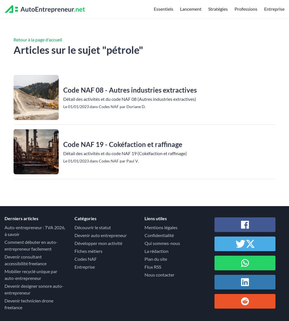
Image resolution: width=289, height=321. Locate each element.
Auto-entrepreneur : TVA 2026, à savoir (35, 231)
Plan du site (155, 259)
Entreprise (274, 9)
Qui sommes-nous (162, 243)
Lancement (191, 9)
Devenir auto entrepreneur (101, 235)
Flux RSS (152, 266)
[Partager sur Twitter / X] (244, 244)
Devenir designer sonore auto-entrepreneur (34, 289)
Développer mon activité (98, 243)
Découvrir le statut (93, 227)
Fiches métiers (88, 251)
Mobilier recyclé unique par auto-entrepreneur (31, 275)
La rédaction (156, 251)
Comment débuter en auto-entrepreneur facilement (31, 245)
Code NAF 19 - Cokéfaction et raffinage (122, 144)
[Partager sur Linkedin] (244, 282)
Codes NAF (86, 259)
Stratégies (218, 9)
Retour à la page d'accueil (38, 39)
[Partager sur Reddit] (244, 301)
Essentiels (163, 9)
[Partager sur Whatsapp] (244, 263)
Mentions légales (161, 227)
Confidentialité (159, 235)
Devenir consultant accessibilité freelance (26, 260)
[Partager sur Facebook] (244, 224)
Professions (246, 9)
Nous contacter (159, 274)
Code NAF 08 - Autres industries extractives (130, 90)
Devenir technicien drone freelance (29, 304)
